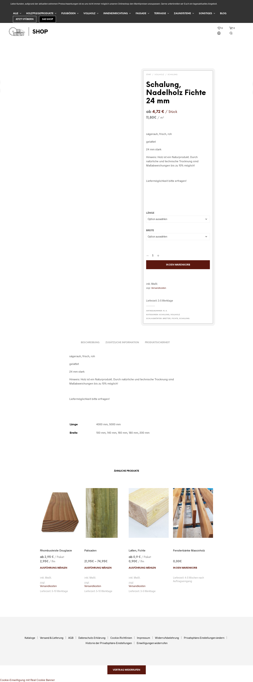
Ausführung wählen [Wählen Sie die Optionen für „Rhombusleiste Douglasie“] (53, 568)
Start (148, 75)
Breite (150, 230)
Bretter (167, 319)
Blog (223, 13)
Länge (150, 213)
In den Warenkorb (178, 265)
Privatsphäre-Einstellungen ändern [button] (204, 637)
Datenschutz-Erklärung (91, 637)
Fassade (141, 13)
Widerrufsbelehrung (167, 637)
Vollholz (89, 13)
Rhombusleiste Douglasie (56, 550)
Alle (15, 13)
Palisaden (90, 550)
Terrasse (160, 13)
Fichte (175, 319)
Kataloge (30, 637)
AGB (71, 637)
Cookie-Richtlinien (121, 637)
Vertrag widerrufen (126, 670)
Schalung (172, 75)
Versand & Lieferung (51, 637)
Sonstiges (205, 13)
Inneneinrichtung (115, 13)
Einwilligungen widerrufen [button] (152, 643)
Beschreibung (90, 342)
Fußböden (68, 13)
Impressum (143, 637)
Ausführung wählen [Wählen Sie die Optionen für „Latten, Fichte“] (142, 568)
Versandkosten (158, 287)
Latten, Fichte (137, 550)
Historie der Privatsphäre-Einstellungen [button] (109, 643)
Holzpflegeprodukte (39, 13)
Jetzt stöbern (25, 19)
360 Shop (47, 19)
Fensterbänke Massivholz (189, 550)
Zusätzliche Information (122, 342)
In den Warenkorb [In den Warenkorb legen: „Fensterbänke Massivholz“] (185, 568)
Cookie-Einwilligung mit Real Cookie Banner (27, 679)
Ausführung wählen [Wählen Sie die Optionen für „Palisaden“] (98, 568)
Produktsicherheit (157, 342)
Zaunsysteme (182, 13)
